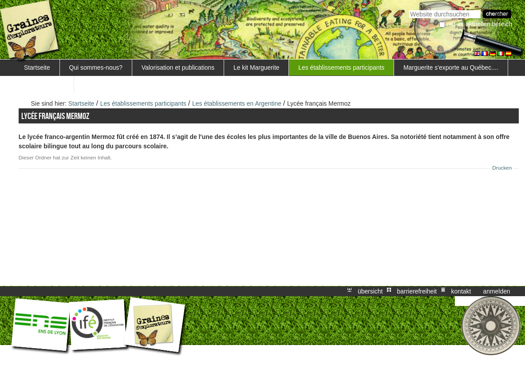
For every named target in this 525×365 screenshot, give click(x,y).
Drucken (502, 168)
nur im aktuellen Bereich (480, 24)
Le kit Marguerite (256, 67)
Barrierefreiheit (417, 291)
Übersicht (370, 291)
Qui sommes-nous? (95, 67)
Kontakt (461, 291)
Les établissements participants (341, 67)
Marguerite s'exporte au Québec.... (450, 67)
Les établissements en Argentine (236, 103)
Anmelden (496, 291)
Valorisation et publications (178, 67)
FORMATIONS (44, 83)
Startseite (37, 67)
